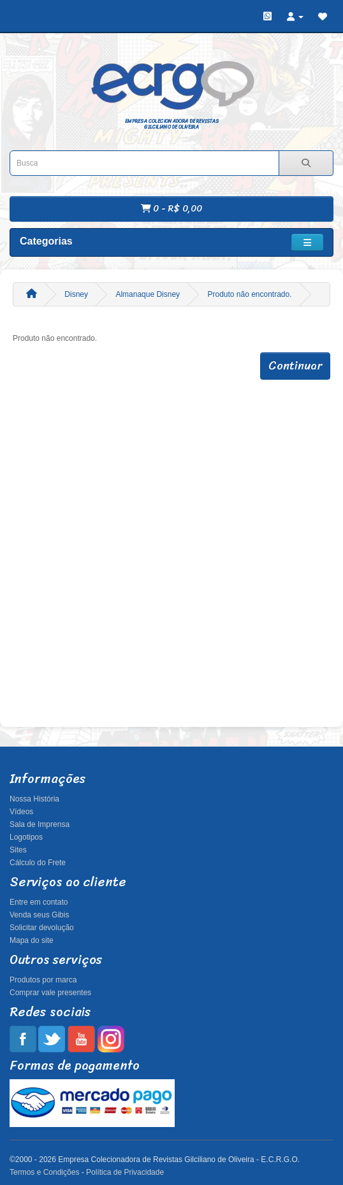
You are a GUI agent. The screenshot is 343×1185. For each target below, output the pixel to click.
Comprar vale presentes (50, 992)
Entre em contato (39, 902)
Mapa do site (32, 940)
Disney (76, 294)
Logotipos (26, 837)
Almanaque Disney (147, 294)
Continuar (295, 366)
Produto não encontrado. (249, 294)
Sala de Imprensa (39, 824)
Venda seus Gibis (39, 914)
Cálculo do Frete (38, 862)
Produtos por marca (43, 979)
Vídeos (21, 811)
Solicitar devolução (42, 927)
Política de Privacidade (125, 1172)
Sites (18, 849)
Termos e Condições (44, 1172)
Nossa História (34, 798)
